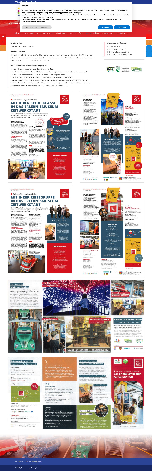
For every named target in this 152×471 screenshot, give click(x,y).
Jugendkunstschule (79, 9)
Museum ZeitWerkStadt (60, 9)
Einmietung (60, 33)
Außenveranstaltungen (36, 15)
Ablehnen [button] (105, 465)
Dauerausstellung (92, 33)
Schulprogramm (108, 33)
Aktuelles (18, 33)
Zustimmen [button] (122, 465)
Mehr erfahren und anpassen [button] (37, 465)
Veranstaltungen (31, 33)
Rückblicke (121, 33)
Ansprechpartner (47, 33)
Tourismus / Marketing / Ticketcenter (106, 9)
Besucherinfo (75, 33)
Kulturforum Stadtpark (36, 9)
